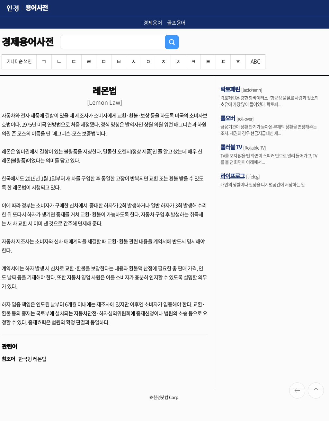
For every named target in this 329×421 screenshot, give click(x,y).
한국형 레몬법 (32, 359)
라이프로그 (232, 175)
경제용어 (152, 22)
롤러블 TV (231, 147)
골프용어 (176, 22)
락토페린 (230, 89)
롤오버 (227, 118)
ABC (255, 61)
